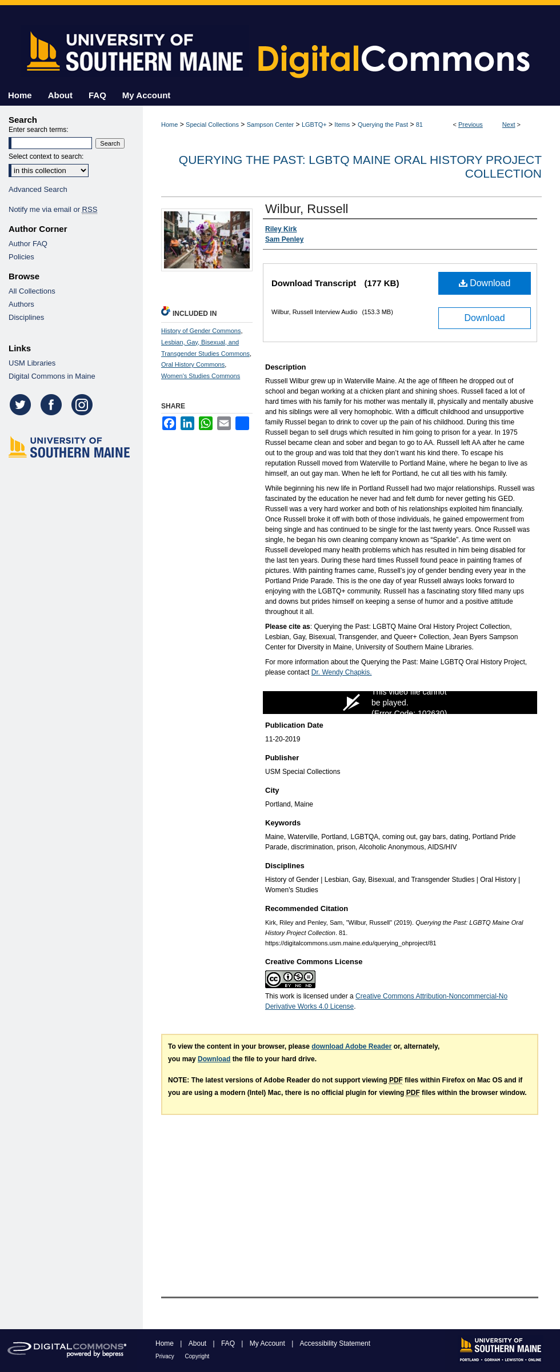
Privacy (165, 1356)
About (199, 1343)
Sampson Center (270, 124)
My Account (268, 1343)
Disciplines (26, 317)
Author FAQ (28, 243)
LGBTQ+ (314, 124)
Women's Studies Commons (200, 375)
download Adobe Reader (351, 1046)
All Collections (32, 291)
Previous (470, 124)
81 (419, 124)
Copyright (197, 1356)
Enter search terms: (39, 130)
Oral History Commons (193, 364)
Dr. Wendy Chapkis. (341, 672)
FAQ (229, 1343)
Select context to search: (46, 157)
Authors (21, 304)
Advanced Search (38, 189)
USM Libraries (32, 363)
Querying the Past (383, 124)
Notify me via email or (53, 209)
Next (508, 124)
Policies (21, 256)
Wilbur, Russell (306, 209)
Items (342, 124)
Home (169, 124)
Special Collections (212, 124)
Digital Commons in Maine (52, 376)
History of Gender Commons (201, 330)
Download (485, 283)
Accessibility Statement (335, 1343)
